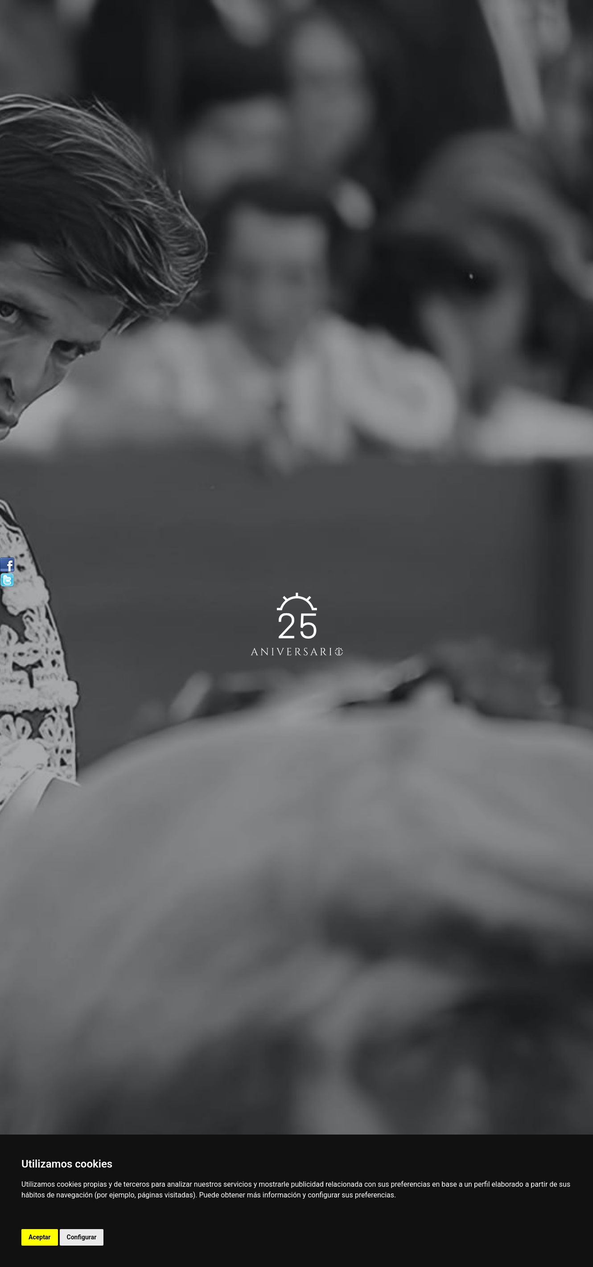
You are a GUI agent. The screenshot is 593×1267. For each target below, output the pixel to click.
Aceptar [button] (40, 1237)
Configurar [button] (82, 1237)
